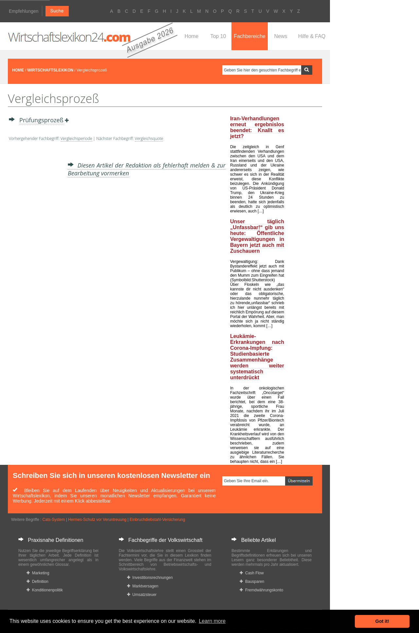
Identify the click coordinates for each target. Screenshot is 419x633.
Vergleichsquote (149, 138)
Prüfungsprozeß (41, 120)
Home (192, 36)
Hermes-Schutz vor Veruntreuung (97, 519)
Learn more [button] (212, 621)
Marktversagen (142, 586)
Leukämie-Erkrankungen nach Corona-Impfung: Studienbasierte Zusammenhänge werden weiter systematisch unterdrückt (257, 356)
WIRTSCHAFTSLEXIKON (50, 70)
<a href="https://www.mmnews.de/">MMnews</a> (35, 248)
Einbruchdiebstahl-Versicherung (157, 519)
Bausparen (252, 581)
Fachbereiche (249, 36)
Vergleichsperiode (76, 138)
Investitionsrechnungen (150, 577)
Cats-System (54, 519)
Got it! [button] (382, 621)
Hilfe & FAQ (312, 36)
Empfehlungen (23, 11)
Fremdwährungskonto (261, 590)
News (280, 36)
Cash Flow (252, 573)
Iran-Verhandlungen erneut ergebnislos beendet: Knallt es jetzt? (257, 127)
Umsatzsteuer (142, 594)
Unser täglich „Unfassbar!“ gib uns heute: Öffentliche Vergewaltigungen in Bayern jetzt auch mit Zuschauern (257, 236)
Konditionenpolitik (45, 590)
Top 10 (218, 36)
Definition (37, 581)
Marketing (38, 573)
